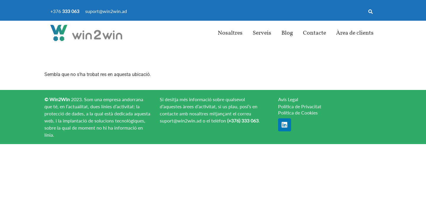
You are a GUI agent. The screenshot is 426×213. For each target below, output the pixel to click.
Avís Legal (288, 99)
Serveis (262, 33)
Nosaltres (230, 33)
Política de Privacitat (299, 106)
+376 (64, 11)
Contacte (314, 33)
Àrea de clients (355, 33)
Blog (287, 33)
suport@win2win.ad (180, 120)
